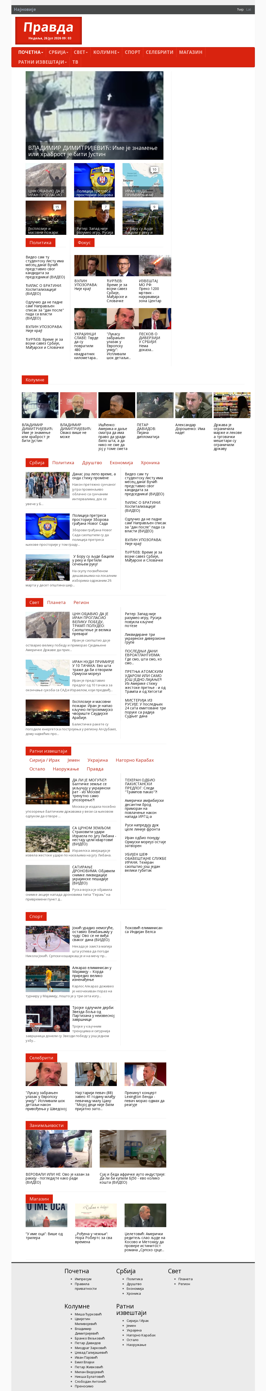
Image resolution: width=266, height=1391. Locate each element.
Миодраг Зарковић (90, 1347)
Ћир (240, 9)
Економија (135, 1288)
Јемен (131, 1325)
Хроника (134, 1293)
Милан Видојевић (89, 1372)
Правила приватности (86, 1286)
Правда (48, 27)
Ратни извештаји (42, 62)
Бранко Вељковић (90, 1338)
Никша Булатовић (90, 1376)
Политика (135, 1279)
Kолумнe (106, 52)
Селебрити (160, 52)
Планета (185, 1279)
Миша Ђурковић (88, 1314)
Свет (81, 52)
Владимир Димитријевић (87, 1331)
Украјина (134, 1330)
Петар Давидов (88, 1343)
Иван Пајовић (86, 1357)
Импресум (83, 1279)
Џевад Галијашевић (91, 1352)
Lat (248, 9)
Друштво (134, 1283)
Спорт (132, 52)
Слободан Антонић (90, 1381)
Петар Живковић (89, 1367)
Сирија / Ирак (138, 1320)
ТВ (75, 62)
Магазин (191, 52)
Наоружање (136, 1344)
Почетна (30, 52)
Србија (58, 52)
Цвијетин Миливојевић (86, 1321)
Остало (133, 1339)
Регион (184, 1283)
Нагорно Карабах (141, 1335)
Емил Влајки (84, 1362)
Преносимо (84, 1386)
